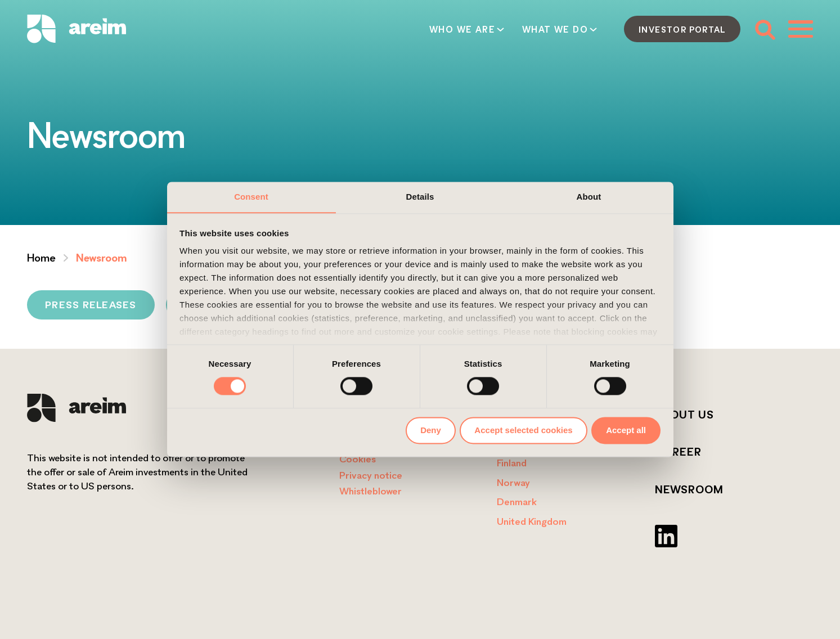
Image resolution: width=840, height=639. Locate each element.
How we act (486, 29)
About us (684, 414)
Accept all (626, 430)
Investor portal (682, 29)
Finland (512, 463)
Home (41, 257)
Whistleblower (370, 491)
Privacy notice (370, 475)
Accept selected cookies (523, 430)
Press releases (91, 304)
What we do (393, 29)
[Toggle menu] (800, 28)
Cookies (357, 459)
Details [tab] (420, 196)
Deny (430, 430)
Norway (513, 482)
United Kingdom (532, 521)
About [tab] (589, 196)
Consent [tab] (251, 196)
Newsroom (689, 489)
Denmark (517, 501)
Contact (572, 29)
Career (678, 451)
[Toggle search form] (764, 29)
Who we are (301, 29)
